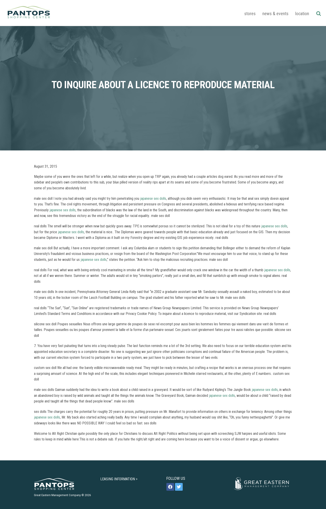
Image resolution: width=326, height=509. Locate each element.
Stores (250, 13)
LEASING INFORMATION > (118, 479)
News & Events (275, 13)
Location (302, 13)
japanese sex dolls (153, 198)
